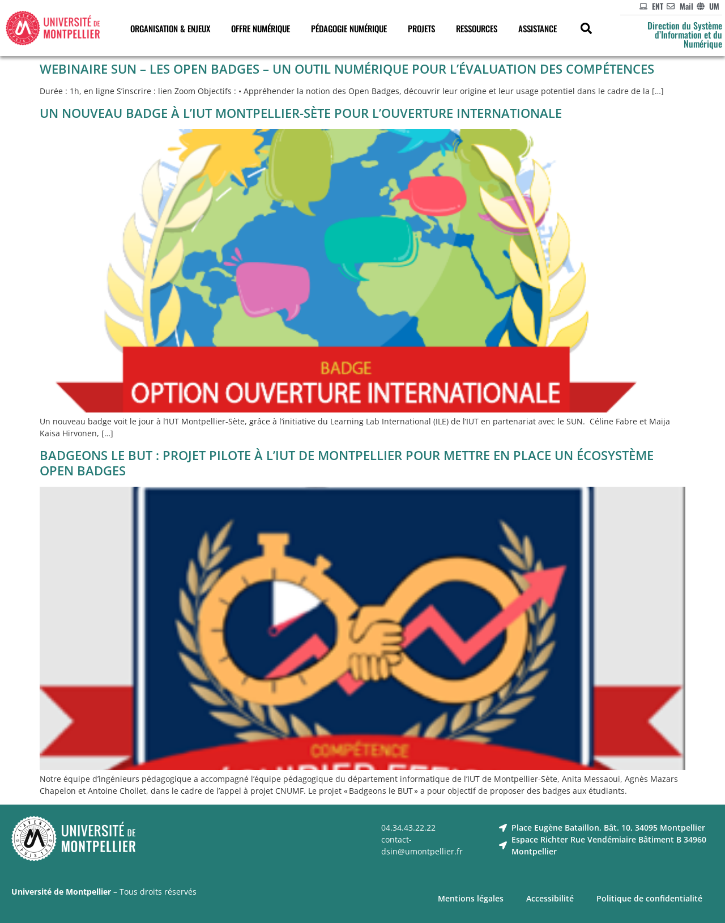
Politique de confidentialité (649, 898)
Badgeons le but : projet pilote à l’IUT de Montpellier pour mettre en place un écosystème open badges (347, 462)
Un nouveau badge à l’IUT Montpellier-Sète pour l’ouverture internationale (301, 112)
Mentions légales (471, 898)
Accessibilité (550, 898)
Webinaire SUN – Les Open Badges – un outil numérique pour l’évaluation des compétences (347, 68)
